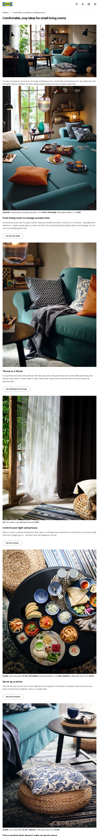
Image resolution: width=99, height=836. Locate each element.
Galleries (6, 12)
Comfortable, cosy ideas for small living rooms (29, 12)
